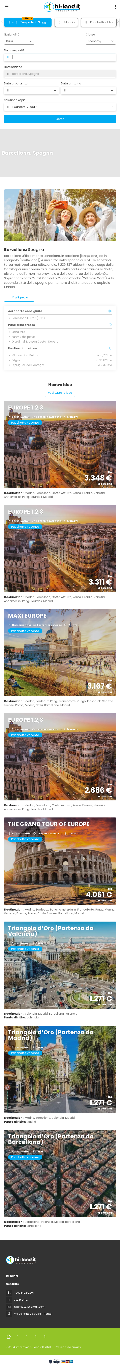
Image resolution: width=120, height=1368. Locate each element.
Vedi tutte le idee (60, 393)
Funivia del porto (21, 336)
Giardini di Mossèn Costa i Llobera (33, 341)
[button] (2, 21)
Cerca (60, 119)
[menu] (115, 7)
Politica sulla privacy (68, 1347)
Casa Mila (16, 332)
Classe (90, 35)
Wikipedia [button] (19, 297)
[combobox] (16, 41)
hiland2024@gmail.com (29, 1306)
